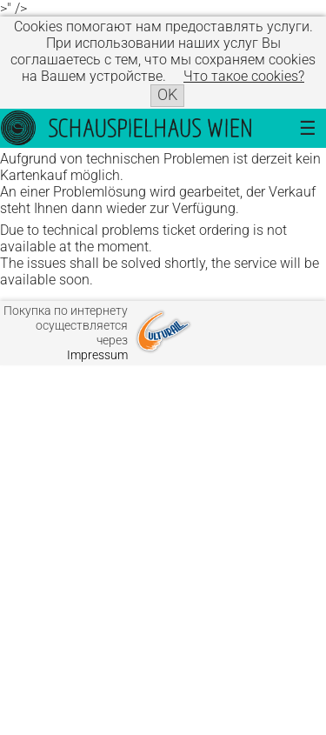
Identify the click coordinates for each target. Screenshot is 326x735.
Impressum (97, 355)
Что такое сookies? (243, 76)
